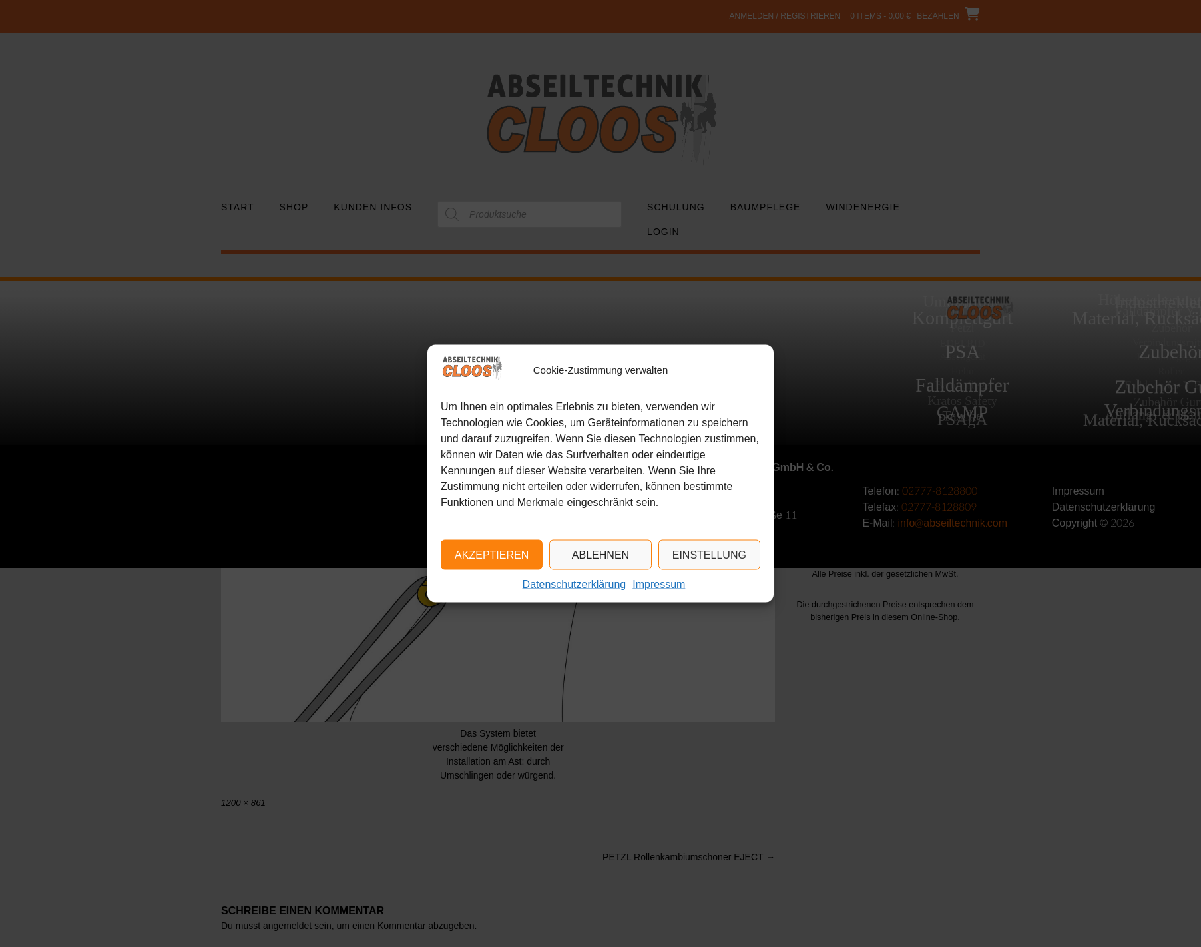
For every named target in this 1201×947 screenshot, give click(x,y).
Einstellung (709, 554)
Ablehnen (600, 554)
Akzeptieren (492, 554)
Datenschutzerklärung (574, 584)
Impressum (658, 584)
